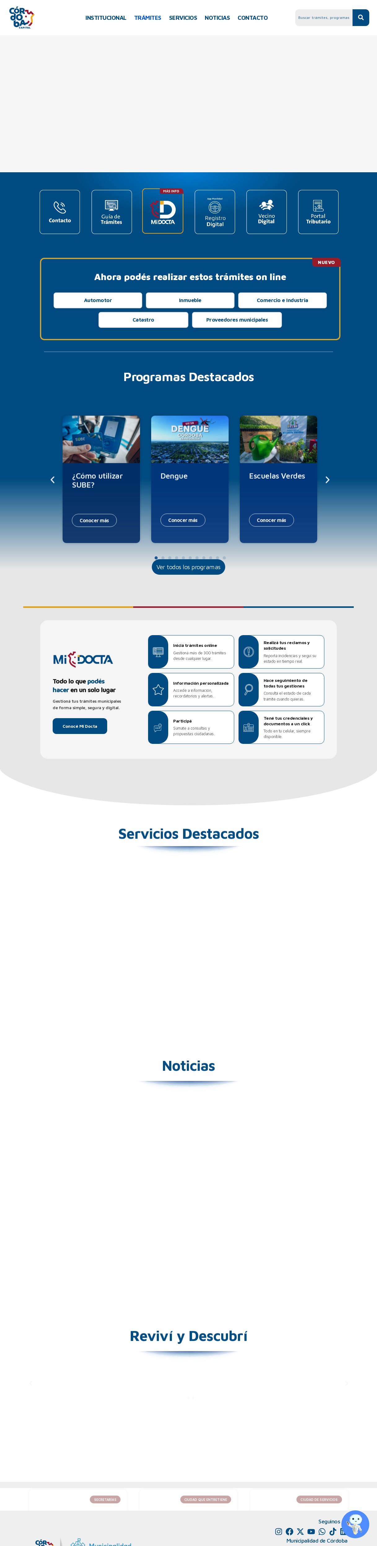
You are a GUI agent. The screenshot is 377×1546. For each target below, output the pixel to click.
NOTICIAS (217, 17)
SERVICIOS (183, 17)
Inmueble (190, 300)
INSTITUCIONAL (105, 17)
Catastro (143, 320)
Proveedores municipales (237, 320)
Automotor (98, 300)
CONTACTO (253, 17)
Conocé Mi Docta (80, 726)
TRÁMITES (147, 17)
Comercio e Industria (282, 300)
